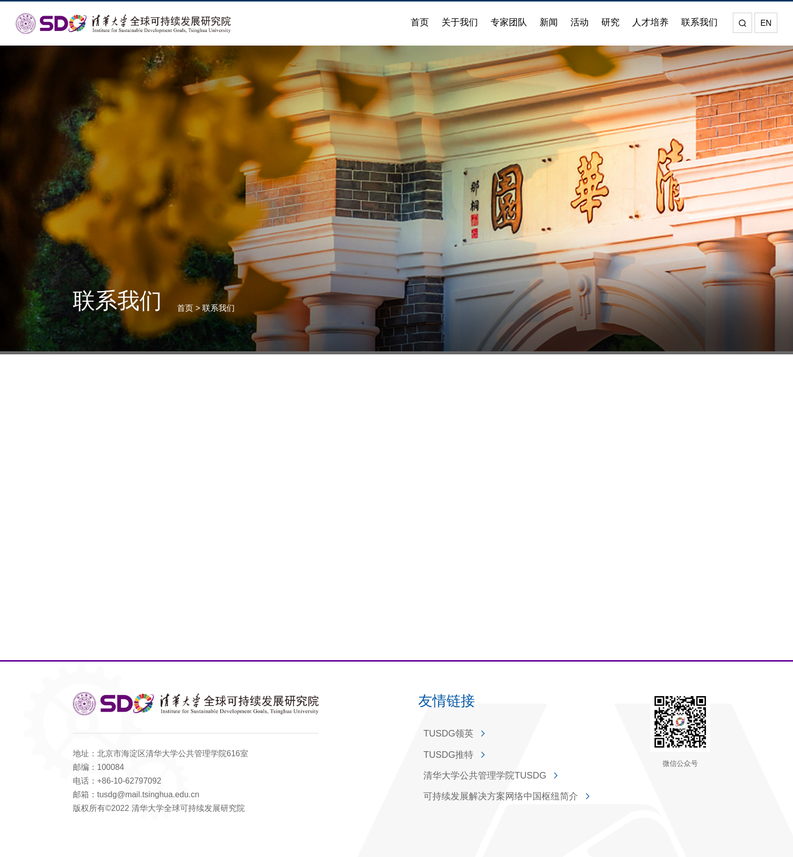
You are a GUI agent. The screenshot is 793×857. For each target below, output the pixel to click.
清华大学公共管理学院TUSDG (484, 775)
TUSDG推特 (448, 755)
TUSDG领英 (448, 733)
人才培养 (650, 22)
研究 (610, 22)
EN (765, 23)
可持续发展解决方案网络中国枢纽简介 (500, 796)
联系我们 (699, 22)
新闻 (549, 22)
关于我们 (460, 22)
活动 (579, 22)
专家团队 (509, 22)
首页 (420, 22)
